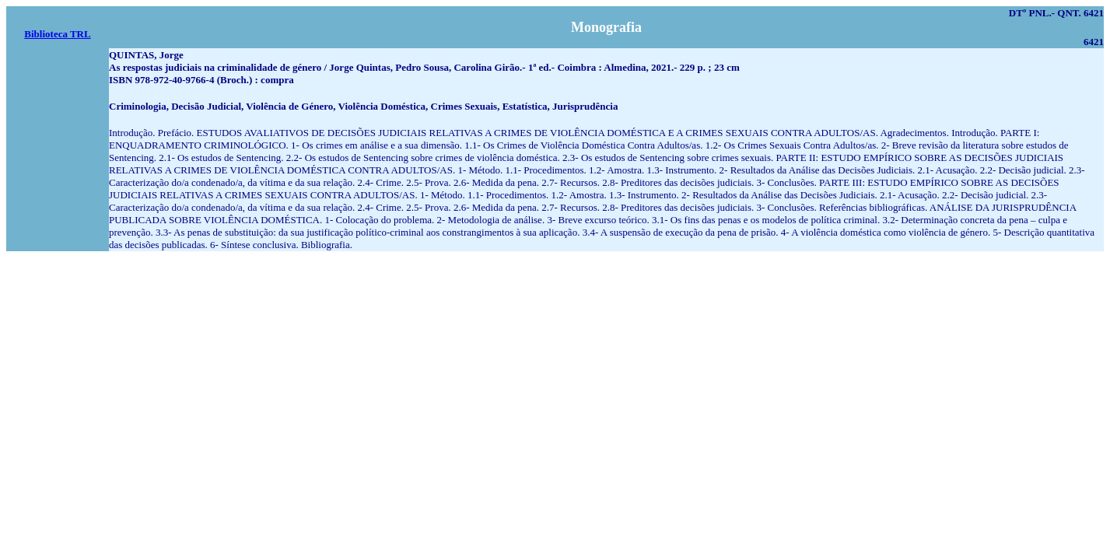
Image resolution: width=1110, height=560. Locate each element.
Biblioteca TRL (57, 34)
